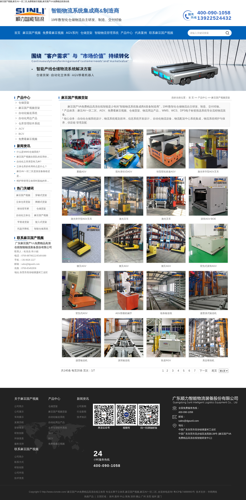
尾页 (214, 370)
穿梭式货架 (41, 195)
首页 (17, 32)
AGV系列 (72, 32)
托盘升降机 (23, 228)
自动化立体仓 (23, 215)
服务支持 (19, 444)
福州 (154, 496)
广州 (143, 496)
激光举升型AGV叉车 (208, 171)
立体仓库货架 (23, 202)
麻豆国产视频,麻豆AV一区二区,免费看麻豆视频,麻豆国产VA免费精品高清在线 (34, 1)
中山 (122, 496)
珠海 (127, 496)
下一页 (204, 370)
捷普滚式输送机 (208, 313)
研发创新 (19, 433)
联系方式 (19, 462)
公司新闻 (81, 406)
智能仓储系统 (41, 228)
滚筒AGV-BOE (208, 218)
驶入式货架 (41, 222)
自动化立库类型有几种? (29, 161)
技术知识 (81, 417)
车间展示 (19, 417)
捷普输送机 (81, 360)
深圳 (133, 496)
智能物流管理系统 (107, 32)
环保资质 (19, 438)
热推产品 (89, 496)
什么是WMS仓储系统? (28, 151)
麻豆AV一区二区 (148, 491)
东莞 (148, 496)
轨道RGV (166, 360)
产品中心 (127, 32)
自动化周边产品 (28, 118)
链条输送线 (166, 313)
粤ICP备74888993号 (184, 491)
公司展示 (19, 411)
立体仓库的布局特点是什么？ (32, 166)
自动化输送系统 (28, 113)
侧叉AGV (81, 266)
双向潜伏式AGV (123, 171)
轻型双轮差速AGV (166, 171)
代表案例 (141, 32)
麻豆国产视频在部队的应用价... (33, 156)
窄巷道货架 (23, 222)
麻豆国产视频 (32, 32)
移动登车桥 (23, 208)
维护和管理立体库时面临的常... (33, 180)
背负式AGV (82, 313)
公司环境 (19, 473)
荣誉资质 (19, 428)
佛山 (138, 496)
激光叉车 (124, 218)
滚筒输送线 (124, 360)
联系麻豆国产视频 (161, 32)
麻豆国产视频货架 (29, 107)
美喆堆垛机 (208, 360)
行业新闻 (81, 411)
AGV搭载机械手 (123, 313)
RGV (21, 133)
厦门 (159, 496)
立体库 (121, 491)
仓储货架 (86, 32)
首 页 (191, 97)
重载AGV (81, 171)
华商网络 (212, 491)
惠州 (116, 496)
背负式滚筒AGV (208, 266)
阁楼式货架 (41, 202)
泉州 (111, 496)
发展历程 (19, 422)
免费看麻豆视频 (53, 32)
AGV (21, 128)
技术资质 (19, 478)
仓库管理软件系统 (29, 123)
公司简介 (19, 406)
